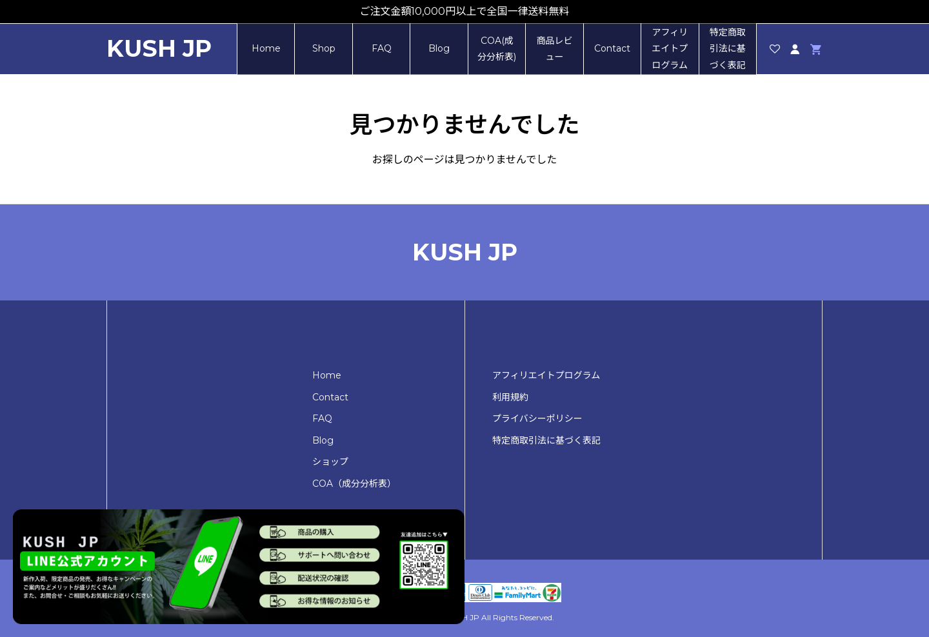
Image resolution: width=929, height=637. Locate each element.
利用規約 (510, 397)
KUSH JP (159, 49)
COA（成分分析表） (354, 483)
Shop (323, 48)
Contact (612, 48)
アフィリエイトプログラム (670, 48)
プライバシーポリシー (537, 418)
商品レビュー (554, 49)
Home (266, 48)
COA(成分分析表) (496, 49)
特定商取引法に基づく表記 (728, 48)
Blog (439, 48)
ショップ (330, 461)
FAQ (382, 48)
